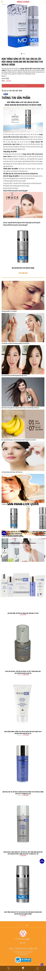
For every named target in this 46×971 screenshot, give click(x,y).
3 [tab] (24, 53)
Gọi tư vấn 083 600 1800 (12, 90)
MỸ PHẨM (3, 4)
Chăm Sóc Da (8, 4)
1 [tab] (21, 53)
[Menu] (2, 1)
